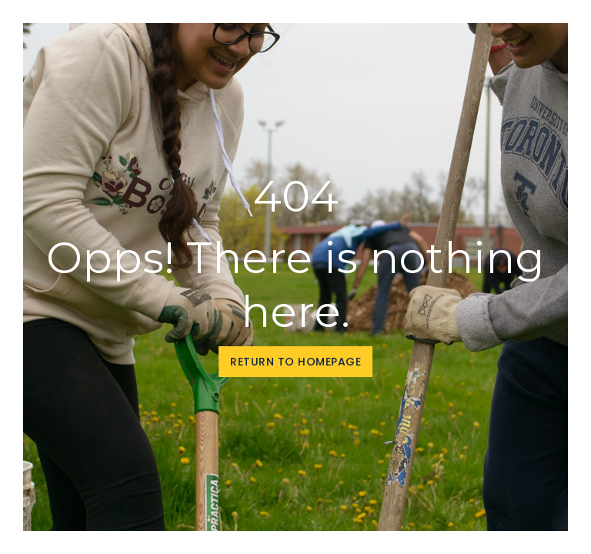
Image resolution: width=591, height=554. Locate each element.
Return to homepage (295, 361)
